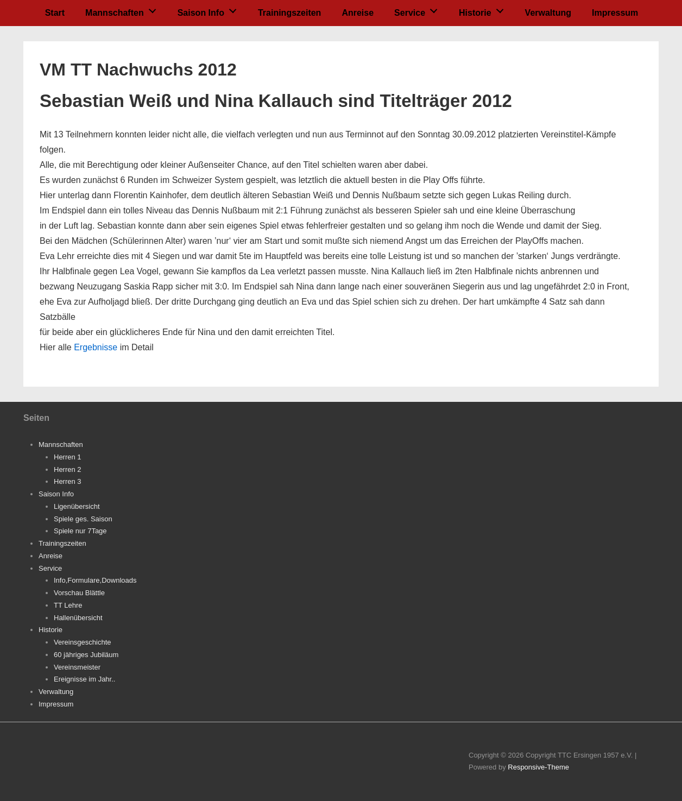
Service (419, 9)
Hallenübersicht (78, 618)
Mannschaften (123, 9)
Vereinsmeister (77, 667)
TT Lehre (68, 605)
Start (55, 12)
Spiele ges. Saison (83, 519)
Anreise (358, 12)
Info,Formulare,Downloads (95, 580)
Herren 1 (67, 457)
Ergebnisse (95, 347)
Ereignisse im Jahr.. (84, 679)
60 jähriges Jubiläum (86, 655)
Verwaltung (548, 12)
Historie (484, 9)
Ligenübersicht (77, 506)
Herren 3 (67, 481)
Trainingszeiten (289, 12)
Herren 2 (67, 469)
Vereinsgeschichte (82, 642)
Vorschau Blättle (79, 593)
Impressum (615, 12)
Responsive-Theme (538, 767)
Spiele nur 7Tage (80, 531)
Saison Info (210, 9)
